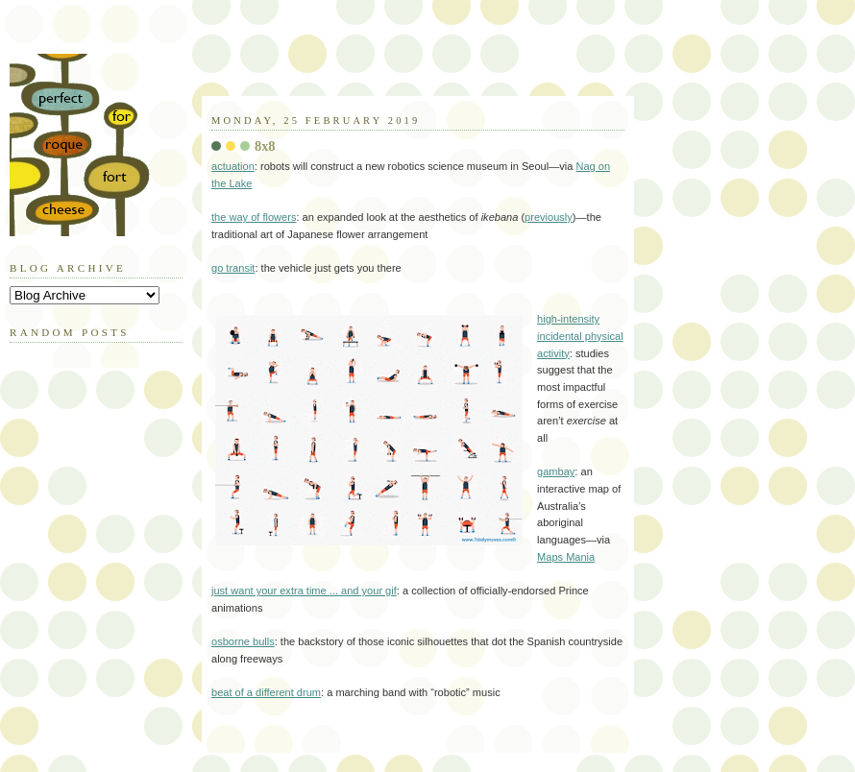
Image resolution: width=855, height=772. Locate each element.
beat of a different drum (266, 692)
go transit (233, 268)
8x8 (265, 146)
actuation (233, 166)
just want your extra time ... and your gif (304, 590)
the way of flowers (253, 217)
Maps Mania (566, 557)
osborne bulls (243, 641)
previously (549, 217)
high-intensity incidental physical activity (580, 335)
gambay (555, 471)
